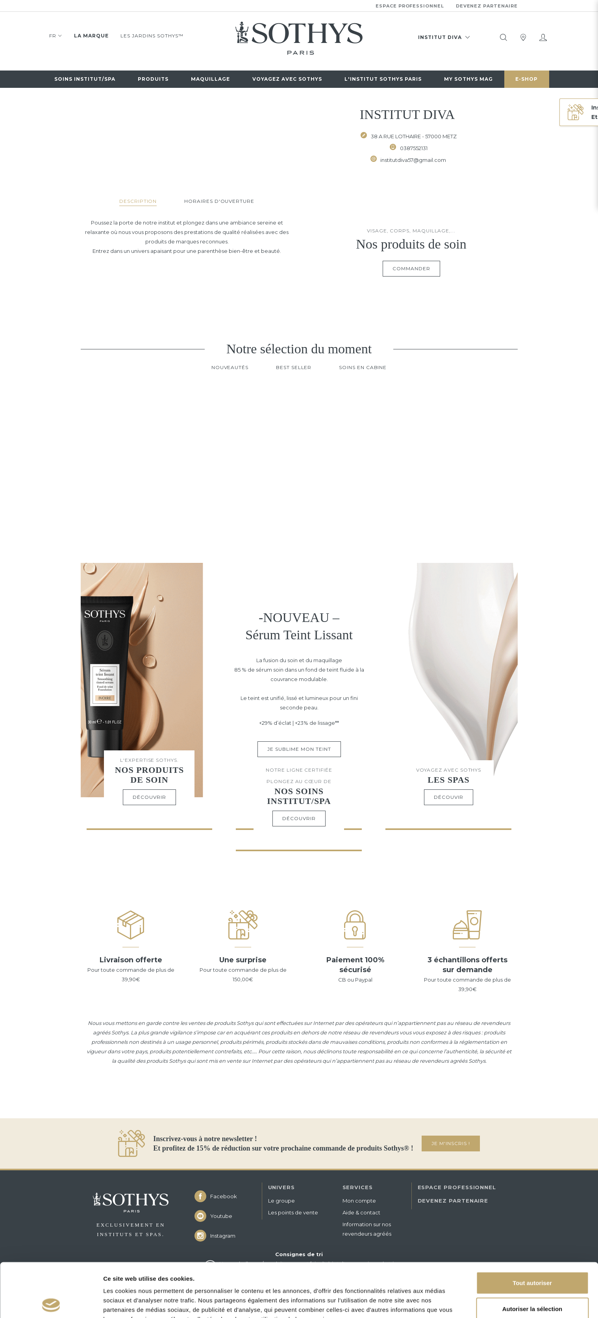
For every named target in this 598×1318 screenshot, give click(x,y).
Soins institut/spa (84, 79)
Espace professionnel (410, 6)
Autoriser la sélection (532, 1254)
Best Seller (293, 367)
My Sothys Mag (468, 79)
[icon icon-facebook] (224, 1196)
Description (138, 201)
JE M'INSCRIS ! (450, 1143)
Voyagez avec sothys (287, 79)
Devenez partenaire (487, 6)
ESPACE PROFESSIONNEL (457, 1187)
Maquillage (210, 79)
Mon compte (359, 1200)
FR (55, 37)
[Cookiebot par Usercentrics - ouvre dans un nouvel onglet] (51, 1303)
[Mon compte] (543, 37)
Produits (153, 79)
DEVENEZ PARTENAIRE (453, 1200)
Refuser (532, 1280)
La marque (91, 36)
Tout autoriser (532, 1228)
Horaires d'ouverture (219, 201)
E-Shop (526, 79)
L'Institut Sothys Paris (383, 79)
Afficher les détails (129, 1302)
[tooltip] (503, 37)
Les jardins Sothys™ (151, 36)
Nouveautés (229, 367)
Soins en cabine (363, 367)
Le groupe (281, 1200)
